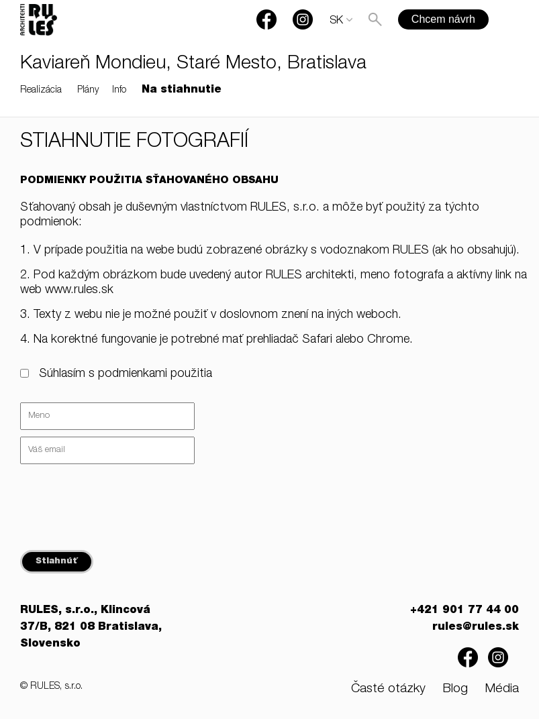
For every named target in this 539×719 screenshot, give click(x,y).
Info (119, 90)
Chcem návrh (443, 19)
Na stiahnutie (182, 90)
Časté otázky (388, 689)
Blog (455, 689)
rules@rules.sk (475, 627)
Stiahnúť (57, 561)
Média (502, 689)
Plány (88, 90)
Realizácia (41, 90)
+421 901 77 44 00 (464, 611)
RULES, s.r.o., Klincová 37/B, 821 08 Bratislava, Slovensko (91, 628)
